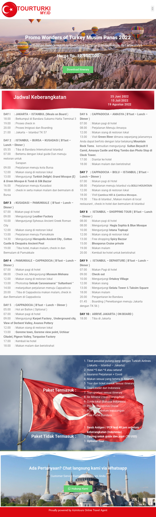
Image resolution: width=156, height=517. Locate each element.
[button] (152, 8)
